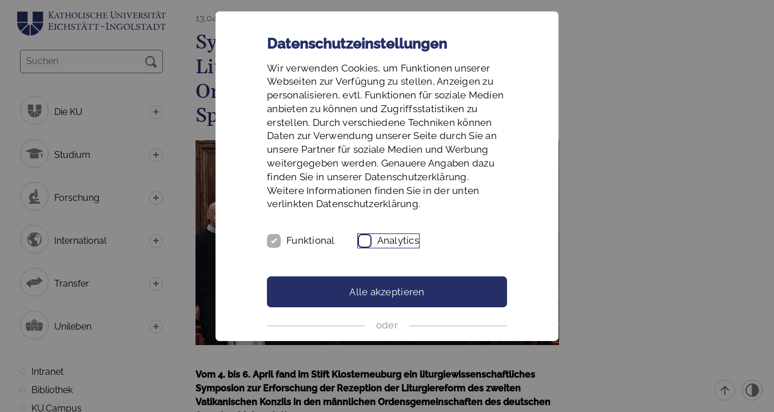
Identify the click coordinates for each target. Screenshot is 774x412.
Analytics (398, 240)
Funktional (310, 240)
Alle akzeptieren (386, 292)
